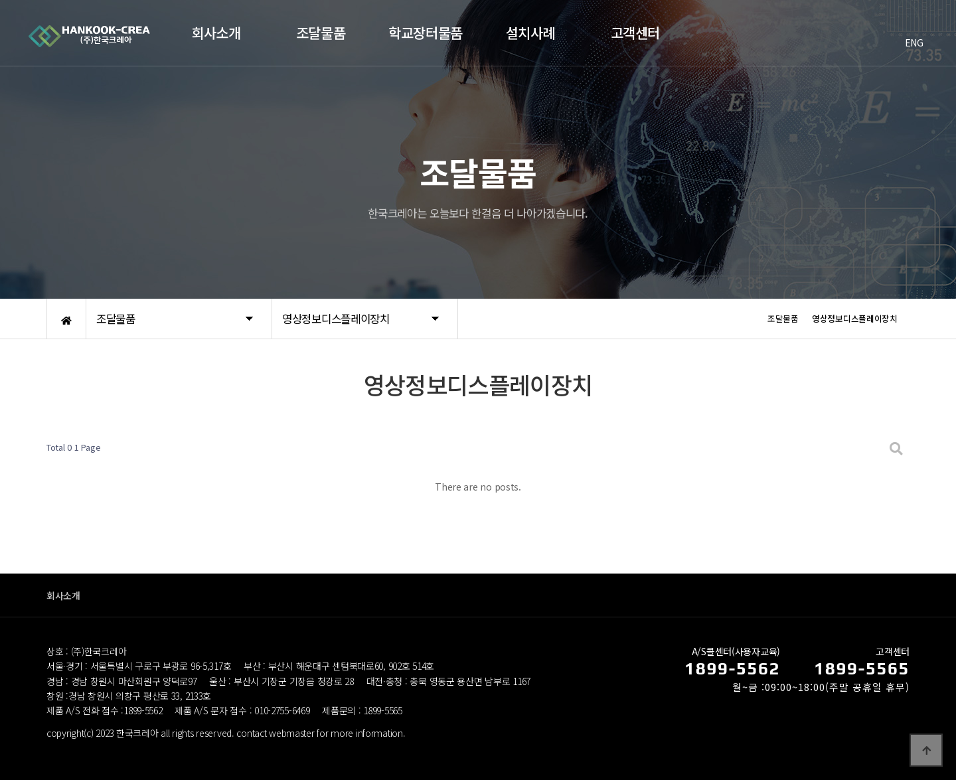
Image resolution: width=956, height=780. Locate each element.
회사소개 (63, 595)
